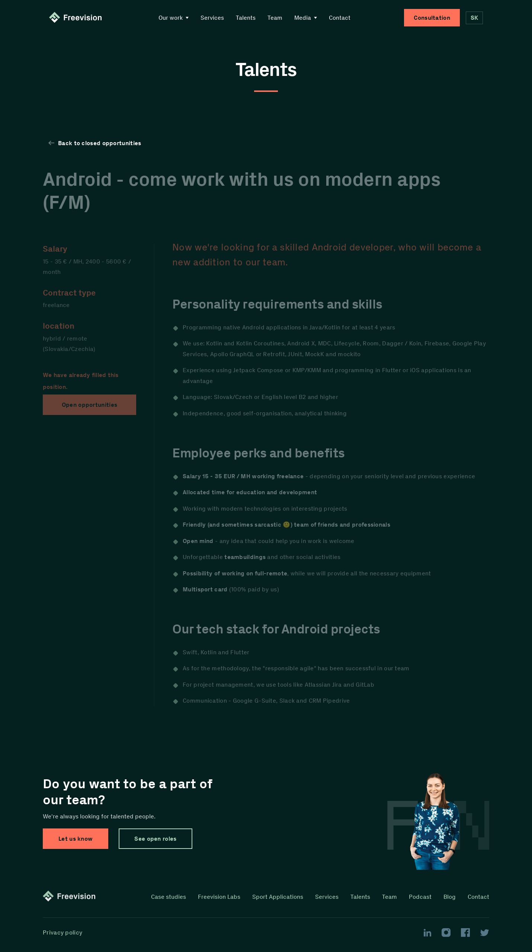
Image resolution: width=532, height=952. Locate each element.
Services (212, 17)
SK (474, 17)
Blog (449, 896)
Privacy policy (62, 933)
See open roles (155, 838)
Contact (339, 17)
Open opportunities (89, 404)
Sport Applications (277, 896)
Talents (246, 17)
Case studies (168, 896)
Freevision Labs (219, 896)
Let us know (75, 838)
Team (274, 17)
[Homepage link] (77, 18)
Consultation (432, 17)
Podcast (420, 896)
